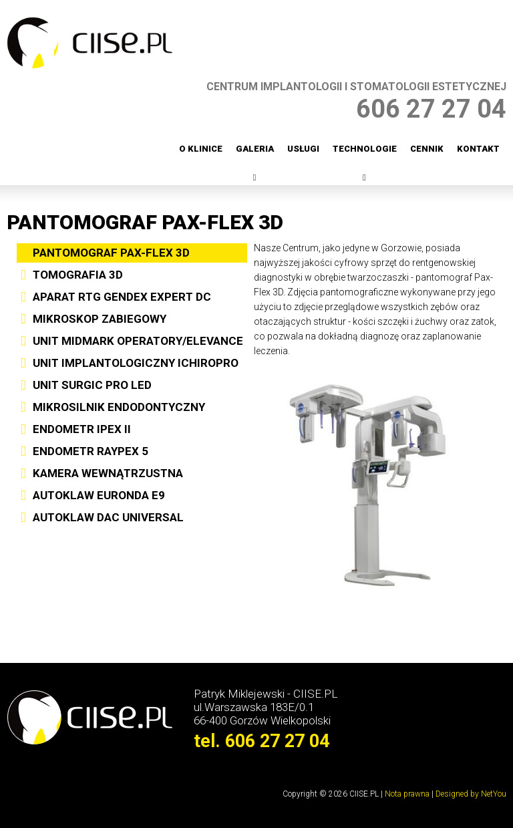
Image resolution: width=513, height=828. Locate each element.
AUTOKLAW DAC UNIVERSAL (108, 517)
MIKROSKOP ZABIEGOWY (99, 318)
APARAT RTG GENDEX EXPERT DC (122, 296)
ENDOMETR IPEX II (82, 429)
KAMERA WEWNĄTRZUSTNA (108, 473)
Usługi (303, 149)
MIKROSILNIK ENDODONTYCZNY (119, 407)
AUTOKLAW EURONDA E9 (99, 495)
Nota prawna (407, 794)
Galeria (255, 149)
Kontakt (478, 149)
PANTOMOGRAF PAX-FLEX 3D (111, 252)
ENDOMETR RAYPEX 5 (90, 451)
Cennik (427, 149)
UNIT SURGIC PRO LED (92, 385)
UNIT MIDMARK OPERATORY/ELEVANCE (138, 341)
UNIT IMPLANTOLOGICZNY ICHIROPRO (135, 363)
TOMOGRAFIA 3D (78, 274)
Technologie (365, 149)
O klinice (200, 149)
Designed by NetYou (471, 794)
